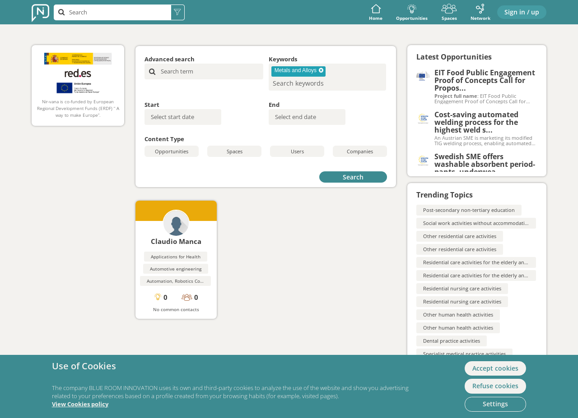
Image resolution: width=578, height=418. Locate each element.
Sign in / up (521, 12)
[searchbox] (312, 83)
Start (151, 105)
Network (480, 12)
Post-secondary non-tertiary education (469, 210)
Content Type (164, 139)
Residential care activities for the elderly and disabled (486, 262)
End (274, 105)
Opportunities (412, 12)
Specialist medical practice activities (464, 353)
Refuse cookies (495, 385)
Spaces (449, 12)
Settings (495, 404)
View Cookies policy (80, 404)
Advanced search (169, 59)
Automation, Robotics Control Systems (188, 281)
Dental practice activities (451, 340)
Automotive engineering (175, 269)
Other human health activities (458, 314)
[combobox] (327, 77)
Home (375, 12)
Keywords (283, 59)
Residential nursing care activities (462, 288)
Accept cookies (495, 368)
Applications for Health (175, 256)
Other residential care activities (459, 236)
